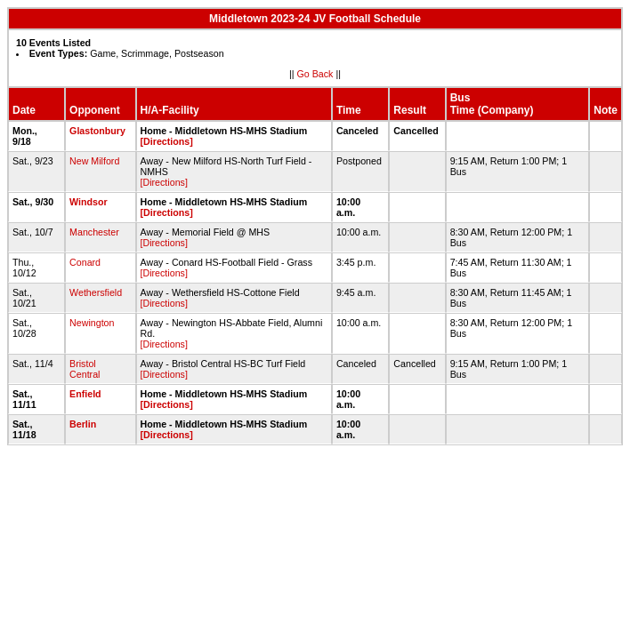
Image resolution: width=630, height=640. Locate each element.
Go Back (315, 73)
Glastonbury (97, 130)
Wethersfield (95, 292)
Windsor (88, 201)
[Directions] (167, 141)
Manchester (94, 232)
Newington (91, 322)
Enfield (85, 393)
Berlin (82, 424)
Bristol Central (84, 369)
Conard (85, 262)
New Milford (94, 161)
